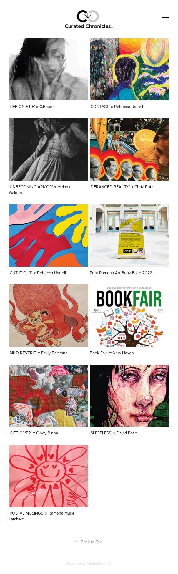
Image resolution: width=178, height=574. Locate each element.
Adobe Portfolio (98, 563)
